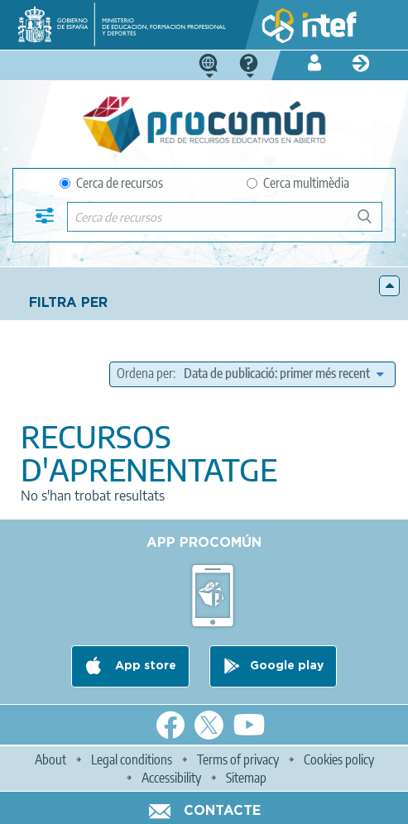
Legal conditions (131, 759)
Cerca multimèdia (298, 183)
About (50, 759)
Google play (287, 666)
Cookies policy (339, 759)
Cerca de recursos (111, 183)
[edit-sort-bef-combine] (283, 373)
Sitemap (246, 777)
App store (144, 666)
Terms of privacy (238, 759)
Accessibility (171, 777)
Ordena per (145, 373)
